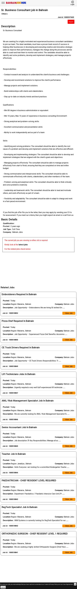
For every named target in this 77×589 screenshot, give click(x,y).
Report (71, 22)
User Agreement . (68, 584)
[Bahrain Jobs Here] (16, 4)
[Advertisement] (39, 268)
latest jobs (23, 245)
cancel (3, 587)
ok (75, 584)
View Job (69, 313)
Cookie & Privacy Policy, (51, 584)
